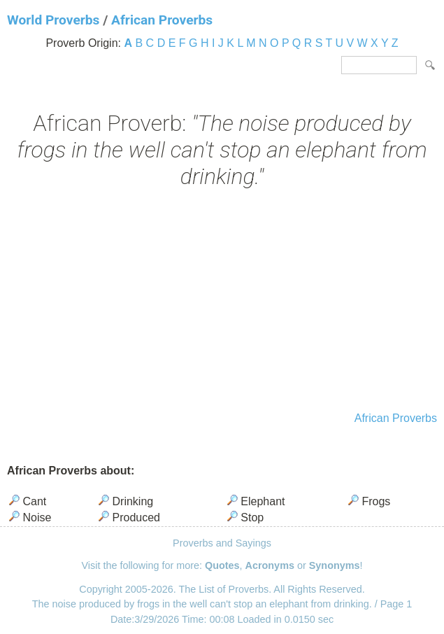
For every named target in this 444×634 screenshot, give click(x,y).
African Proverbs (162, 20)
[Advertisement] (222, 302)
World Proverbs (53, 20)
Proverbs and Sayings (222, 543)
